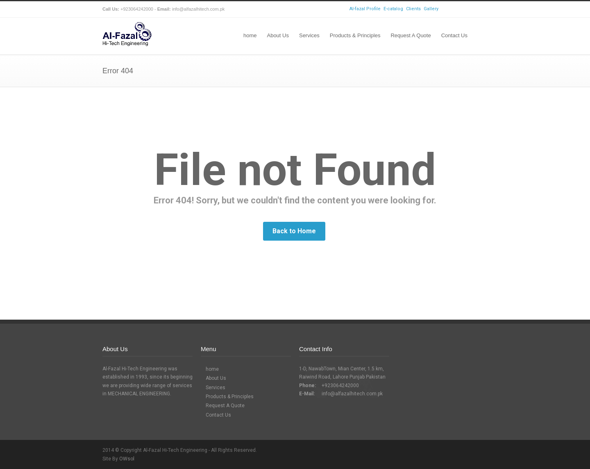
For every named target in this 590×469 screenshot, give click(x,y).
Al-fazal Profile (365, 8)
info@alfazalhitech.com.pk (352, 394)
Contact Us (454, 35)
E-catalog (393, 8)
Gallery (431, 8)
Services (309, 35)
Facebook (446, 9)
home (250, 35)
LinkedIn (479, 9)
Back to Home (294, 231)
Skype (463, 9)
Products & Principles (355, 35)
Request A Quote (410, 35)
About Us (277, 35)
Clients (413, 8)
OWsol (126, 459)
